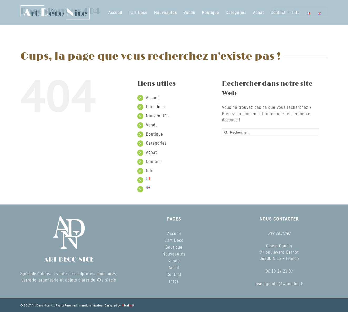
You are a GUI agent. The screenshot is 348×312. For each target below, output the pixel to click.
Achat (151, 152)
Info (150, 171)
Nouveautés (157, 116)
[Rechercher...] (270, 132)
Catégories (156, 143)
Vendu (152, 125)
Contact (153, 162)
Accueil (153, 98)
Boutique (154, 134)
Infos (174, 281)
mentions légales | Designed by (100, 305)
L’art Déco (155, 107)
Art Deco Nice (40, 305)
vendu (174, 261)
